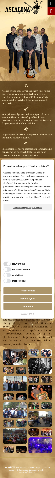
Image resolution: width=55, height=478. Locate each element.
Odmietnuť (27, 306)
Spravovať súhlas (26, 472)
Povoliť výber (27, 298)
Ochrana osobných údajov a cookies (27, 208)
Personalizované (21, 269)
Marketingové (19, 280)
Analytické (17, 275)
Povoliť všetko (27, 290)
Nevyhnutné (18, 263)
